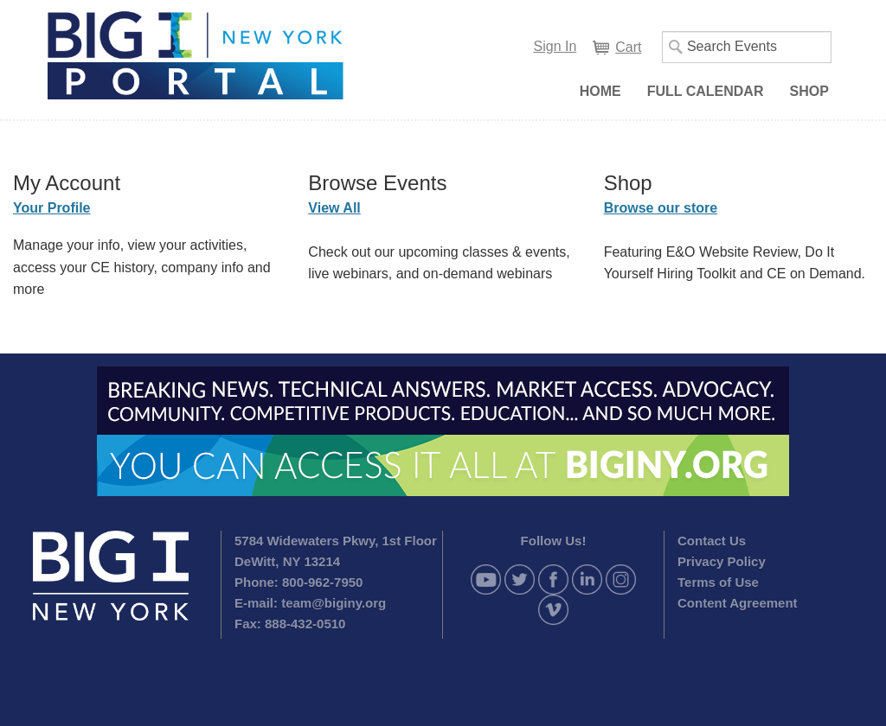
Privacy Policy (721, 561)
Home (600, 91)
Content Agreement (737, 602)
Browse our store (661, 208)
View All (334, 208)
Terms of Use (718, 582)
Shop (808, 91)
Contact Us (711, 540)
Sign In (555, 46)
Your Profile (52, 208)
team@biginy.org (333, 602)
